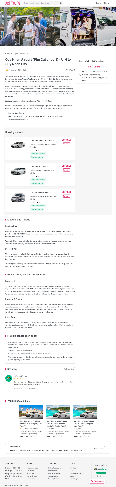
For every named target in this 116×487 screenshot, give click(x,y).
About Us (73, 468)
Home (7, 54)
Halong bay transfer (54, 468)
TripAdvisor (32, 388)
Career (72, 476)
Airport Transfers (19, 54)
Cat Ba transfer (53, 476)
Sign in (98, 3)
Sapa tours (30, 473)
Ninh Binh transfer (54, 473)
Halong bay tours (32, 468)
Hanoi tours (30, 471)
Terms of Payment (76, 473)
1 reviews (12, 70)
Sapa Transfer (52, 471)
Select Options (94, 67)
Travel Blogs (74, 479)
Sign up (107, 3)
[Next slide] (101, 26)
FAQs (71, 471)
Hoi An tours (31, 479)
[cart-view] (92, 3)
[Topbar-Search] (61, 3)
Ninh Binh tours (32, 476)
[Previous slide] (14, 26)
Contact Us (98, 448)
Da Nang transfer (53, 479)
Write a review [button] (69, 369)
